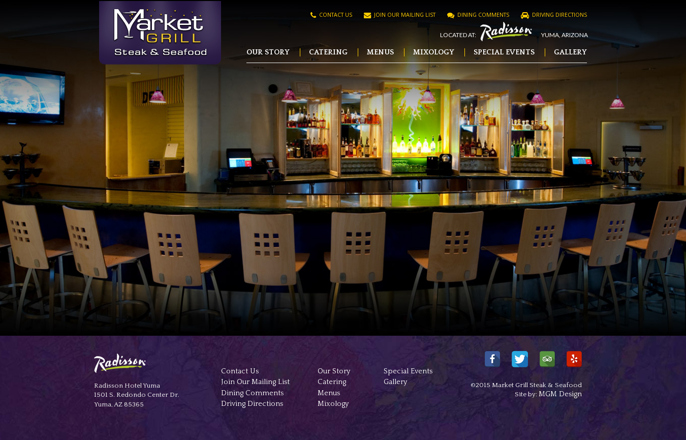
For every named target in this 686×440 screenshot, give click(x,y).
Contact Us (331, 14)
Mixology (433, 52)
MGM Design (560, 394)
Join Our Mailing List (399, 14)
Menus (380, 52)
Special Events (504, 52)
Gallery (570, 52)
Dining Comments (478, 14)
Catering (328, 52)
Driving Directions (554, 14)
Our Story (268, 52)
